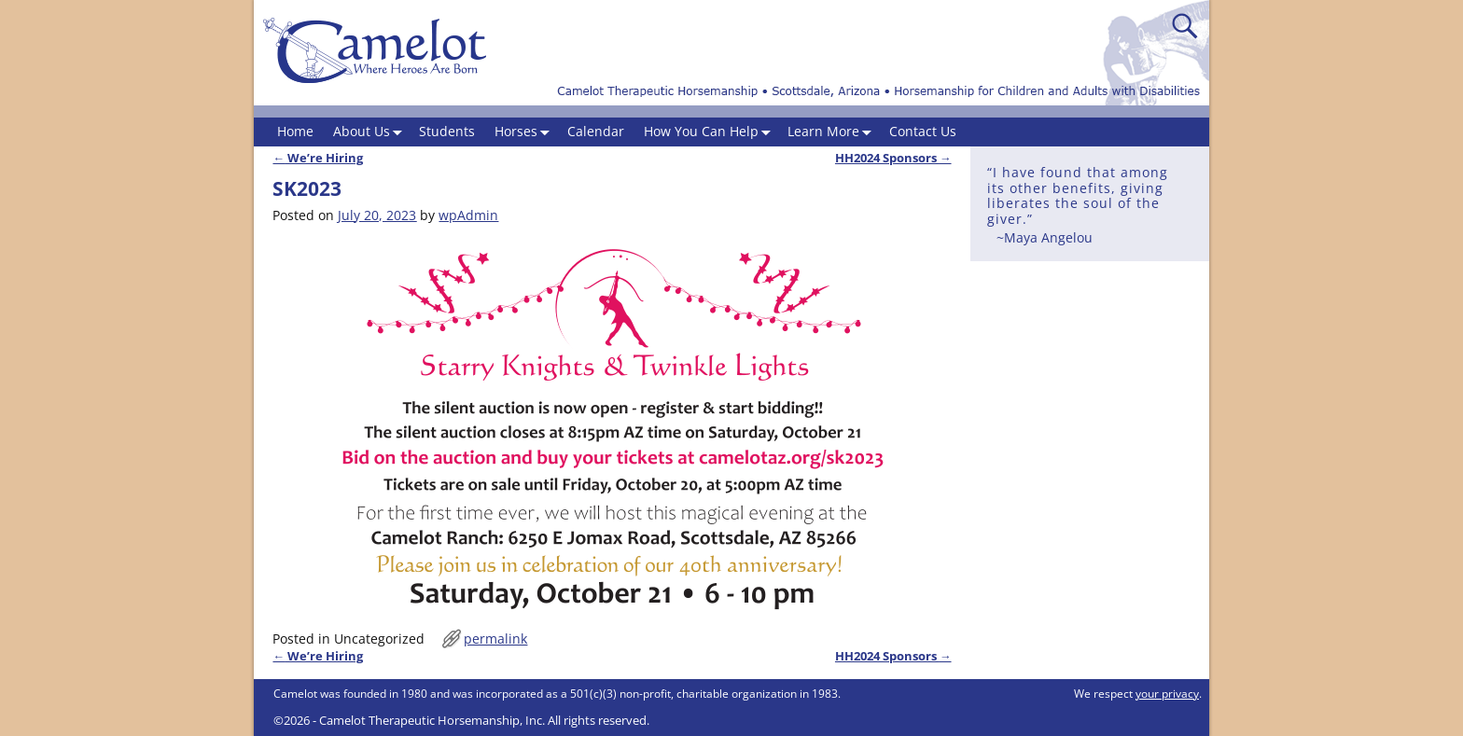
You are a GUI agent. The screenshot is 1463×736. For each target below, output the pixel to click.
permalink (495, 638)
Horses (526, 132)
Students (447, 131)
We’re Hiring (317, 158)
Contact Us (922, 131)
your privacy (1167, 693)
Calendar (595, 131)
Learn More (833, 132)
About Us (371, 132)
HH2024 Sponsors (893, 158)
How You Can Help (711, 132)
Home (295, 131)
